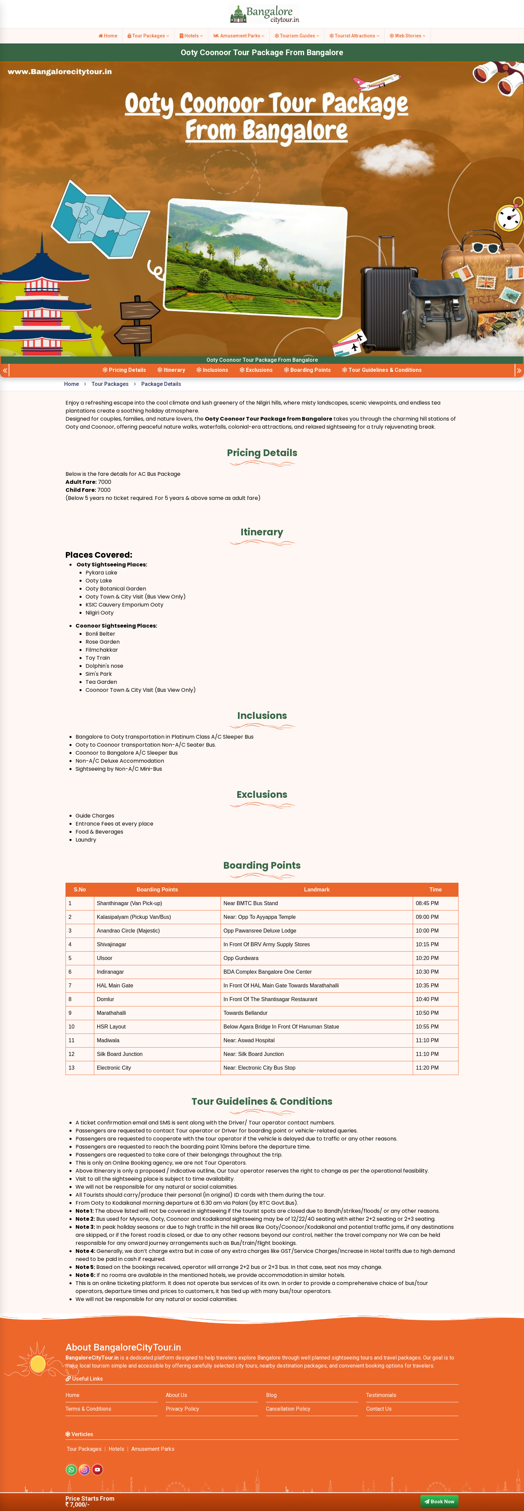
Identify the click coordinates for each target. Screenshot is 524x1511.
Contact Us (379, 1409)
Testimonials (381, 1395)
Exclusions (256, 370)
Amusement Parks (238, 35)
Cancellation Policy (288, 1409)
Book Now (439, 1502)
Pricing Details (124, 370)
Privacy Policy (182, 1409)
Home (108, 35)
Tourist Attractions (354, 35)
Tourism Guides (297, 35)
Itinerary (171, 370)
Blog (271, 1395)
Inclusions (212, 370)
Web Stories (407, 35)
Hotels (191, 35)
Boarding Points (307, 370)
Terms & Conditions (88, 1409)
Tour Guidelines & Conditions (382, 370)
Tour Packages (148, 35)
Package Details (161, 384)
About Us (176, 1395)
